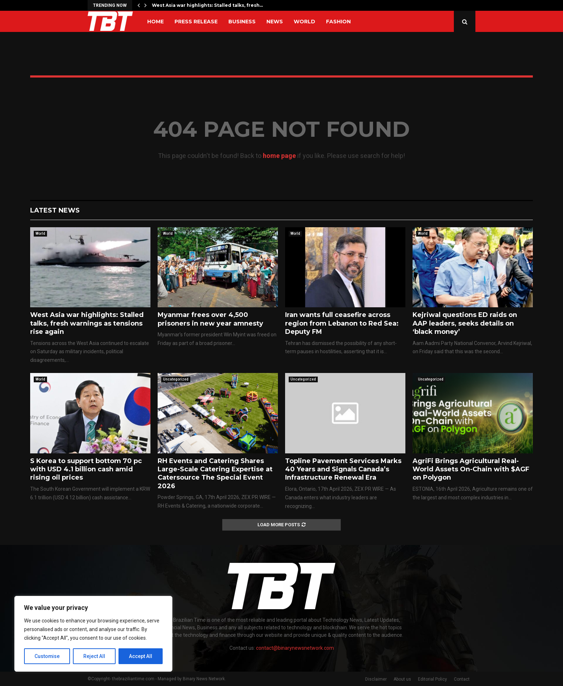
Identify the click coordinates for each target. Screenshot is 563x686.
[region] (93, 634)
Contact (462, 679)
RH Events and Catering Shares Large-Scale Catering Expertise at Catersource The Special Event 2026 (215, 473)
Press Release (196, 21)
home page (279, 155)
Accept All (140, 656)
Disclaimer (376, 679)
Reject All (95, 656)
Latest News (55, 210)
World (304, 21)
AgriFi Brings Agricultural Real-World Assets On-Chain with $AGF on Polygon (471, 469)
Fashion (338, 21)
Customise (47, 656)
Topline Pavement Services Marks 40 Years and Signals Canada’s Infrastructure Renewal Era (343, 469)
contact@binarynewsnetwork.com (295, 648)
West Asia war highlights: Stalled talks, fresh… (207, 5)
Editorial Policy (432, 679)
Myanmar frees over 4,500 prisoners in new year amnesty (210, 319)
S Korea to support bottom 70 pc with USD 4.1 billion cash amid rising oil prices (86, 469)
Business (242, 21)
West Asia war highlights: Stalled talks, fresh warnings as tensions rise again (87, 323)
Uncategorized (176, 379)
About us (402, 679)
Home (155, 21)
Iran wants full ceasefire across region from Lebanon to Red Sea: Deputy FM (342, 323)
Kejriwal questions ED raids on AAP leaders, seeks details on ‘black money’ (465, 323)
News (274, 21)
